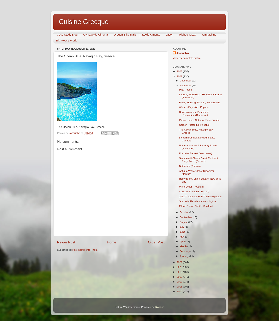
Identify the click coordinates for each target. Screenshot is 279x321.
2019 (180, 272)
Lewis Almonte (151, 34)
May (182, 236)
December (186, 80)
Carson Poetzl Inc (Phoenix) (194, 124)
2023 (180, 71)
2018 (180, 276)
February (185, 251)
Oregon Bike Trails (125, 34)
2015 (180, 291)
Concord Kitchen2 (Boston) (194, 191)
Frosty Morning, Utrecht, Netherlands (199, 102)
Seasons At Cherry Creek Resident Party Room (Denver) (198, 160)
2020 (180, 267)
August (184, 222)
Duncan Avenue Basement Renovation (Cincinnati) (194, 113)
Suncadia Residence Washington (197, 201)
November (186, 85)
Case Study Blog (67, 34)
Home (111, 242)
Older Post (156, 242)
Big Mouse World (66, 40)
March (183, 246)
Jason (169, 34)
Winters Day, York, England (194, 107)
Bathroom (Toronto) (190, 166)
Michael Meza (187, 34)
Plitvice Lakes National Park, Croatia (199, 120)
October (184, 212)
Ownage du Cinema (95, 34)
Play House (185, 89)
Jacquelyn (183, 53)
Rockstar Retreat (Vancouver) (195, 153)
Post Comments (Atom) (85, 249)
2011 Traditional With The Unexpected (200, 196)
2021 (180, 262)
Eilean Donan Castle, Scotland (196, 206)
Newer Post (66, 242)
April (182, 241)
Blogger (159, 307)
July (182, 226)
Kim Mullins (209, 34)
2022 (180, 76)
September (186, 217)
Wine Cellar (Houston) (191, 186)
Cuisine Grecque (84, 22)
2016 (180, 286)
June (183, 231)
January (184, 256)
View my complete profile (187, 58)
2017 (180, 281)
